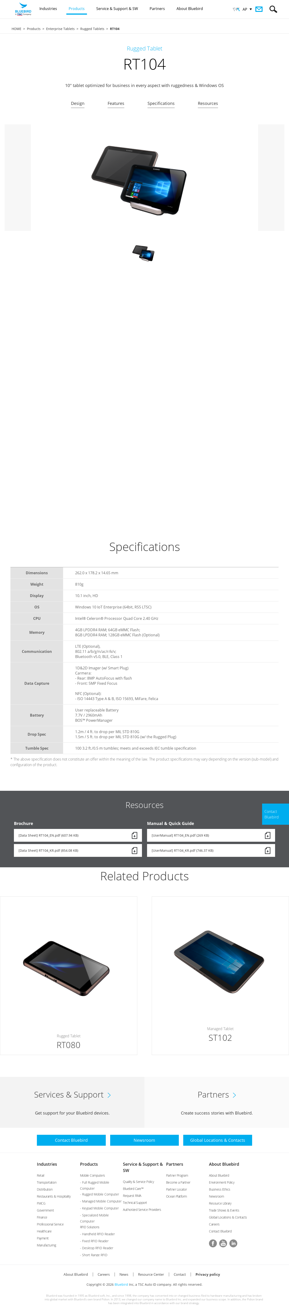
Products (34, 29)
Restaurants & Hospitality (54, 1196)
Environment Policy (221, 1182)
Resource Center (151, 1274)
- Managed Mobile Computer (101, 1201)
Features (116, 103)
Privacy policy (208, 1274)
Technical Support (135, 1202)
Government (45, 1210)
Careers (214, 1224)
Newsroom (216, 1196)
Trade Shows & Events (224, 1210)
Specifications (161, 103)
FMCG (41, 1203)
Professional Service (50, 1224)
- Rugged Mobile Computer (99, 1194)
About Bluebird (224, 1164)
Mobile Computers (92, 1175)
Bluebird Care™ (133, 1188)
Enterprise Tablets (60, 29)
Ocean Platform (176, 1196)
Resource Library (220, 1203)
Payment (43, 1238)
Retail (40, 1175)
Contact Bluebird (220, 1231)
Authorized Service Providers (142, 1209)
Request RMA (132, 1195)
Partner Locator (176, 1189)
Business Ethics (219, 1189)
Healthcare (44, 1231)
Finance (42, 1217)
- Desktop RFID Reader (96, 1248)
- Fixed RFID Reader (94, 1241)
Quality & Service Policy (138, 1181)
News (123, 1274)
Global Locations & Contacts (228, 1217)
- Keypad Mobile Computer (99, 1208)
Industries (47, 1164)
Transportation (46, 1182)
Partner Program (177, 1175)
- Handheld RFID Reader (97, 1234)
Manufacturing (46, 1245)
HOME (16, 29)
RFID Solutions (90, 1227)
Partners (174, 1164)
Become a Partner (178, 1182)
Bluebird (121, 1284)
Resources (208, 103)
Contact (180, 1274)
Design (77, 103)
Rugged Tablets (92, 29)
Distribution (44, 1189)
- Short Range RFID (93, 1255)
